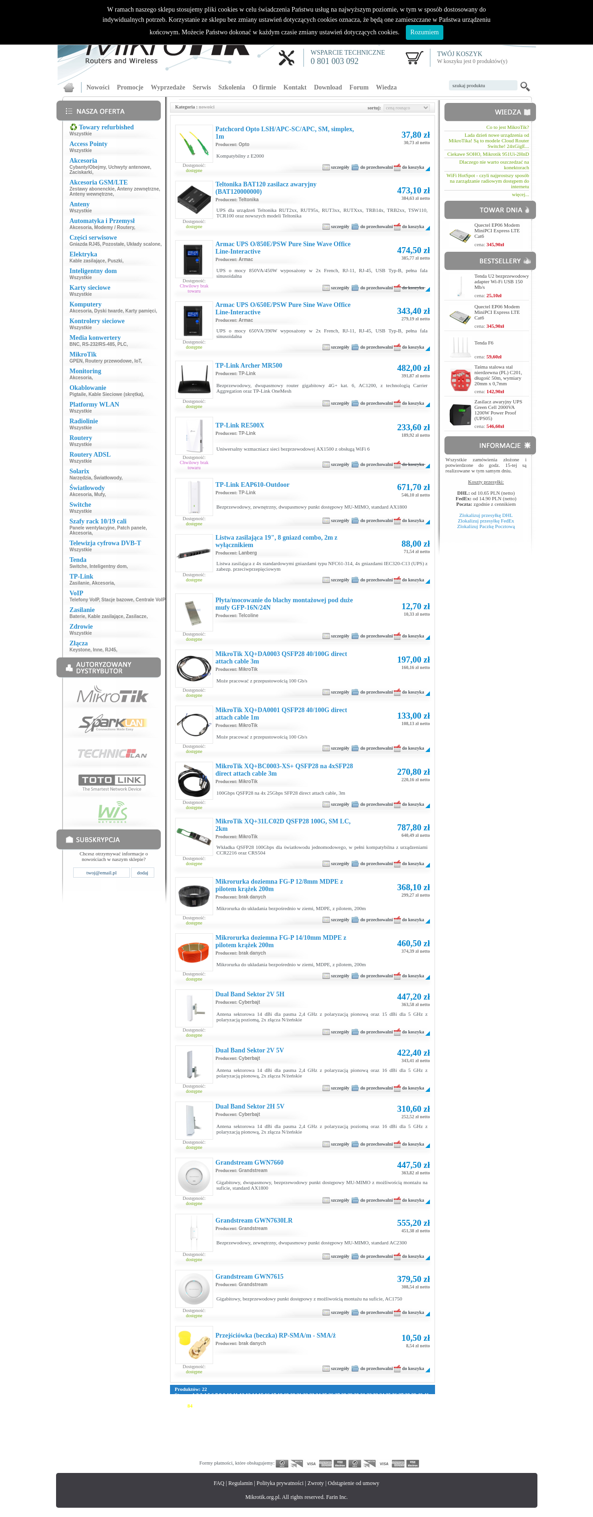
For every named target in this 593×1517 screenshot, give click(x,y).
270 (304, 1439)
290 (232, 1444)
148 (214, 1417)
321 (259, 1450)
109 (374, 1406)
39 (413, 1394)
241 (294, 1433)
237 (259, 1433)
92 (241, 1406)
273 (330, 1439)
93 (247, 1406)
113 (407, 1406)
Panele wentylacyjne (91, 527)
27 (337, 1394)
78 (406, 1400)
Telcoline (249, 615)
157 (294, 1417)
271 (312, 1439)
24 (318, 1394)
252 (393, 1433)
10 (229, 1394)
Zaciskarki (80, 172)
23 (311, 1394)
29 (350, 1394)
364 (393, 1456)
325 (294, 1450)
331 (348, 1450)
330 (339, 1450)
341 (187, 1456)
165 (366, 1417)
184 (286, 1422)
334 (375, 1450)
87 (209, 1406)
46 (202, 1400)
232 (214, 1433)
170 (411, 1417)
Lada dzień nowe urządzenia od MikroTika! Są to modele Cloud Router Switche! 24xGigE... (489, 140)
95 (260, 1406)
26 (331, 1394)
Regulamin (240, 1483)
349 (259, 1456)
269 (294, 1439)
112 (399, 1406)
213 (294, 1428)
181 (259, 1422)
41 (426, 1394)
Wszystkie (80, 133)
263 (241, 1439)
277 (366, 1439)
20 (292, 1394)
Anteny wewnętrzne (91, 194)
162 (339, 1417)
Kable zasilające (87, 260)
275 (348, 1439)
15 (260, 1394)
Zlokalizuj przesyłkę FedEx (486, 520)
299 (312, 1444)
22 (305, 1394)
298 (304, 1444)
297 (294, 1444)
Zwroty (316, 1483)
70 (355, 1400)
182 (268, 1422)
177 (223, 1422)
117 (187, 1411)
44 (190, 1400)
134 (338, 1411)
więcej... (520, 194)
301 (330, 1444)
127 (275, 1411)
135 (347, 1411)
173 (187, 1422)
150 (232, 1417)
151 (241, 1417)
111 (390, 1406)
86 (202, 1406)
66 (330, 1400)
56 (266, 1400)
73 (374, 1400)
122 (231, 1411)
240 (286, 1433)
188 (321, 1422)
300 (321, 1444)
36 (394, 1394)
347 (241, 1456)
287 (205, 1444)
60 (292, 1400)
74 (381, 1400)
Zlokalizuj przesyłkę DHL (485, 515)
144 (179, 1417)
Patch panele (131, 527)
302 (339, 1444)
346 (232, 1456)
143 (418, 1411)
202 (197, 1428)
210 (268, 1428)
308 (393, 1444)
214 (303, 1428)
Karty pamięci (141, 310)
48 (215, 1400)
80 (419, 1400)
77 (400, 1400)
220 (356, 1428)
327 (312, 1450)
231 (205, 1433)
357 (330, 1456)
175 (205, 1422)
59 (285, 1400)
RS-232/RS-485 (98, 344)
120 (213, 1411)
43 (183, 1400)
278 (375, 1439)
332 (357, 1450)
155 (277, 1417)
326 (304, 1450)
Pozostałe (113, 244)
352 (286, 1456)
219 (348, 1428)
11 (235, 1394)
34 (382, 1394)
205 (223, 1428)
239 (277, 1433)
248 (357, 1433)
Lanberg (248, 552)
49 (221, 1400)
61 (298, 1400)
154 (268, 1417)
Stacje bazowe (117, 599)
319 (241, 1450)
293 (259, 1444)
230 (197, 1433)
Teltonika (249, 199)
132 (320, 1411)
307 (384, 1444)
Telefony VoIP (84, 599)
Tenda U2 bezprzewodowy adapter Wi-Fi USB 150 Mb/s (501, 281)
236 (250, 1433)
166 (375, 1417)
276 (357, 1439)
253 (401, 1433)
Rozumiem (424, 32)
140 (392, 1411)
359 (348, 1456)
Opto (244, 144)
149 (223, 1417)
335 (384, 1450)
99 (285, 1406)
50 (228, 1400)
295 (277, 1444)
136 (356, 1411)
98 (279, 1406)
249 (366, 1433)
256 (179, 1439)
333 (366, 1450)
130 (302, 1411)
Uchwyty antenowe (129, 167)
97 (272, 1406)
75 (387, 1400)
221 (366, 1428)
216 (321, 1428)
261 (223, 1439)
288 (214, 1444)
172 (179, 1422)
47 (209, 1400)
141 (400, 1411)
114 (416, 1406)
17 (273, 1394)
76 (394, 1400)
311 (419, 1444)
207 (241, 1428)
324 (286, 1450)
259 (205, 1439)
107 (356, 1406)
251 (384, 1433)
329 (330, 1450)
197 (401, 1422)
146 (197, 1417)
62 (304, 1400)
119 (204, 1411)
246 (339, 1433)
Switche (78, 566)
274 (339, 1439)
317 (223, 1450)
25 (324, 1394)
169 (401, 1417)
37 (401, 1394)
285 (187, 1444)
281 (401, 1439)
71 (362, 1400)
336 (393, 1450)
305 (366, 1444)
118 (195, 1411)
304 (357, 1444)
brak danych (252, 896)
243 (312, 1433)
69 (349, 1400)
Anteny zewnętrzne (138, 188)
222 (375, 1428)
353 (294, 1456)
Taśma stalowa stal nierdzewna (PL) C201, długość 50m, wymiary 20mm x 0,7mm (498, 375)
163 (348, 1417)
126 (267, 1411)
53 (247, 1400)
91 (234, 1406)
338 (411, 1450)
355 (312, 1456)
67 (336, 1400)
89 (221, 1406)
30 (356, 1394)
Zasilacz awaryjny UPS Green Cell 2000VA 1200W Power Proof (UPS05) (498, 410)
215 (312, 1428)
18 (280, 1394)
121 (222, 1411)
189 (330, 1422)
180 (250, 1422)
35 (388, 1394)
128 (285, 1411)
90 (228, 1406)
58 (279, 1400)
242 (304, 1433)
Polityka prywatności (280, 1483)
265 (259, 1439)
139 (382, 1411)
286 (197, 1444)
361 (366, 1456)
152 (250, 1417)
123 (240, 1411)
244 (321, 1433)
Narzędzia (80, 477)
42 (177, 1400)
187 (312, 1422)
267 (277, 1439)
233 (223, 1433)
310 (411, 1444)
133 (329, 1411)
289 (223, 1444)
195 (384, 1422)
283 (419, 1439)
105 (338, 1406)
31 (362, 1394)
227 (419, 1428)
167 (384, 1417)
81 (425, 1400)
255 (419, 1433)
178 (232, 1422)
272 (321, 1439)
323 (277, 1450)
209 (259, 1428)
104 (329, 1406)
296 (286, 1444)
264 (250, 1439)
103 (320, 1406)
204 (214, 1428)
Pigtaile (77, 394)
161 (330, 1417)
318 (232, 1450)
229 (187, 1433)
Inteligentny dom (107, 566)
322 (268, 1450)
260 (214, 1439)
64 (317, 1400)
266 (268, 1439)
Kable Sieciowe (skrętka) (115, 394)
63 (311, 1400)
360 (357, 1456)
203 (205, 1428)
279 (384, 1439)
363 (384, 1456)
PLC (121, 344)
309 (401, 1444)
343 (205, 1456)
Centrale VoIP (150, 599)
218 (339, 1428)
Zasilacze (136, 616)
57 (272, 1400)
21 (299, 1394)
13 (248, 1394)
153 (259, 1417)
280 (393, 1439)
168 (393, 1417)
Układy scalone (143, 244)
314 (197, 1450)
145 (187, 1417)
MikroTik (248, 669)
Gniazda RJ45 (84, 244)
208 (250, 1428)
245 (330, 1433)
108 (365, 1406)
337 (401, 1450)
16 (267, 1394)
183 (277, 1422)
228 (179, 1433)
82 (177, 1406)
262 (232, 1439)
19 (286, 1394)
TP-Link (247, 373)
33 (375, 1394)
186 (304, 1422)
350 (268, 1456)
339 (419, 1450)
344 (214, 1456)
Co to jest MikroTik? (507, 127)
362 (375, 1456)
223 (383, 1428)
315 (205, 1450)
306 (375, 1444)
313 (187, 1450)
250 (375, 1433)
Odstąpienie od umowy (353, 1483)
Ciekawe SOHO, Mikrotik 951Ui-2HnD (488, 154)
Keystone (79, 649)
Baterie (77, 616)
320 (250, 1450)
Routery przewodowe (108, 360)
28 (343, 1394)
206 (232, 1428)
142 (409, 1411)
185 (294, 1422)
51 (234, 1400)
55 (260, 1400)
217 (330, 1428)
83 (183, 1406)
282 (411, 1439)
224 (392, 1428)
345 (223, 1456)
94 (253, 1406)
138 (374, 1411)
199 (419, 1422)
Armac (246, 259)
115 (425, 1406)
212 (285, 1428)
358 (339, 1456)
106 (347, 1406)
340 (179, 1456)
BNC (74, 344)
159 (312, 1417)
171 (419, 1417)
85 (196, 1406)
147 (205, 1417)
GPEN (75, 360)
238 (268, 1433)
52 (241, 1400)
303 (348, 1444)
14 (254, 1394)
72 (368, 1400)
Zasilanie (79, 583)
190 (339, 1422)
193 (366, 1422)
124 (249, 1411)
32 (369, 1394)
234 (232, 1433)
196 (393, 1422)
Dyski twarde (108, 310)
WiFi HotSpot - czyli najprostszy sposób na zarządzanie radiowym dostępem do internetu (488, 180)
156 (286, 1417)
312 (179, 1450)
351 (277, 1456)
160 (321, 1417)
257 (187, 1439)
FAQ (219, 1483)
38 (407, 1394)
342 (197, 1456)
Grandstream (253, 1170)
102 (311, 1406)
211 (276, 1428)
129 (293, 1411)
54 (253, 1400)
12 (241, 1394)
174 (197, 1422)
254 (411, 1433)
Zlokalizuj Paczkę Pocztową (486, 526)
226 (410, 1428)
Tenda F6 (483, 342)
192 (357, 1422)
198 (411, 1422)
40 (420, 1394)
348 (250, 1456)
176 (214, 1422)
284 (179, 1444)
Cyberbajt (249, 1002)
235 (241, 1433)
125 (258, 1411)
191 (348, 1422)
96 (266, 1406)
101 (302, 1406)
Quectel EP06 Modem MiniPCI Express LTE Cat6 (497, 230)
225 (401, 1428)
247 (348, 1433)
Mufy (99, 494)
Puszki (114, 260)
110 (382, 1406)
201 (187, 1428)
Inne (98, 649)
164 (357, 1417)
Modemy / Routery (114, 227)
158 (304, 1417)
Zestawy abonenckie (91, 188)
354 (304, 1456)
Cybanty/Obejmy (87, 167)
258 (197, 1439)
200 (179, 1428)
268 (286, 1439)
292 (250, 1444)
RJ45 (110, 649)
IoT (137, 360)
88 (215, 1406)
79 (413, 1400)
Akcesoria (80, 227)
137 (365, 1411)
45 (196, 1400)
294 (268, 1444)
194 (375, 1422)
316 (214, 1450)
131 (311, 1411)
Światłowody (107, 477)
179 (241, 1422)
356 (321, 1456)
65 (323, 1400)
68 (343, 1400)
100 (293, 1406)
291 (241, 1444)
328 (321, 1450)
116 (178, 1411)
